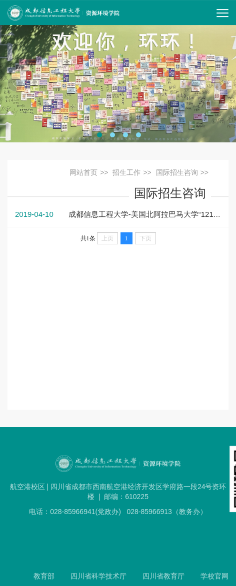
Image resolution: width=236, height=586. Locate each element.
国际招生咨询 (177, 173)
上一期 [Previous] (15, 83)
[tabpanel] (118, 83)
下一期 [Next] (221, 83)
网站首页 (84, 173)
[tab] (99, 134)
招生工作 (126, 173)
